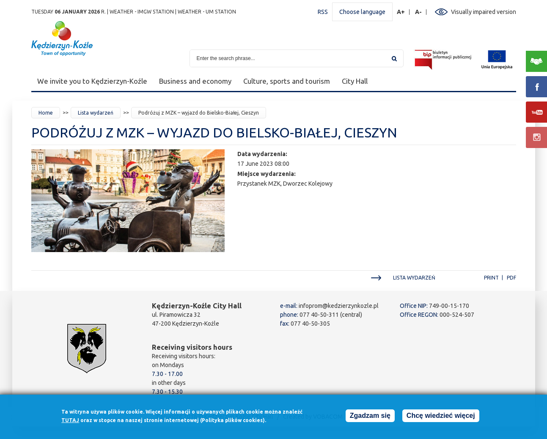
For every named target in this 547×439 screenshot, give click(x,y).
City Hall (355, 81)
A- (418, 12)
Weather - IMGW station (142, 11)
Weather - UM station (207, 11)
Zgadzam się (370, 418)
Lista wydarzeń (95, 112)
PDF (511, 277)
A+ (401, 12)
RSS (323, 11)
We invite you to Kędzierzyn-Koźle (92, 81)
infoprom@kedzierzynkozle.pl (339, 305)
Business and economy (195, 81)
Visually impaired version (483, 11)
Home (45, 112)
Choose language (362, 11)
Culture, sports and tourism (286, 81)
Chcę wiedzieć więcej (441, 418)
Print (491, 277)
